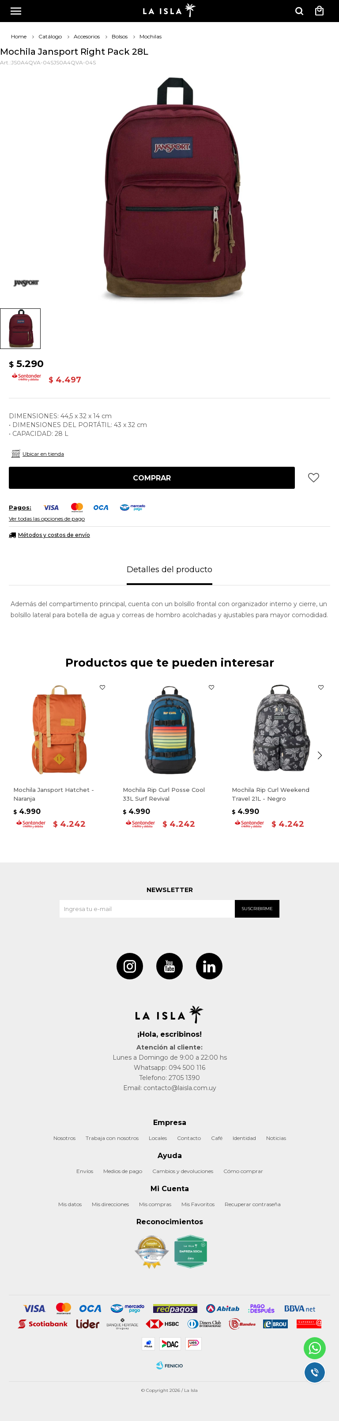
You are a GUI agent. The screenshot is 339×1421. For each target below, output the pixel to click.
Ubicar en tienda (43, 453)
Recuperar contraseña (253, 1204)
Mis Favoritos (198, 1204)
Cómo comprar (243, 1171)
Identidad (244, 1138)
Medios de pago (122, 1171)
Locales (158, 1138)
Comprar (152, 478)
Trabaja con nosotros (112, 1138)
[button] (299, 11)
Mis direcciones (110, 1204)
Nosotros (64, 1138)
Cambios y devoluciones (182, 1171)
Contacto (189, 1138)
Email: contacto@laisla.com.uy (169, 1088)
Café (216, 1138)
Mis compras (155, 1204)
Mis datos (70, 1204)
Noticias (276, 1138)
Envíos (84, 1171)
